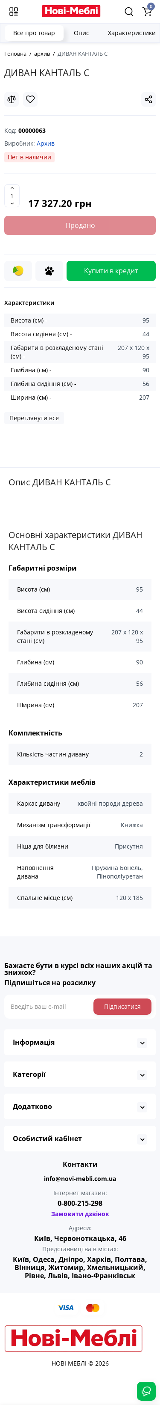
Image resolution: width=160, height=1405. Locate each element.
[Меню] (13, 12)
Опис (81, 33)
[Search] (129, 12)
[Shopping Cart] (147, 12)
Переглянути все (34, 418)
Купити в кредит (111, 270)
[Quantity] (12, 195)
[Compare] (11, 99)
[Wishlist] (30, 99)
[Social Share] (148, 99)
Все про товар (34, 33)
